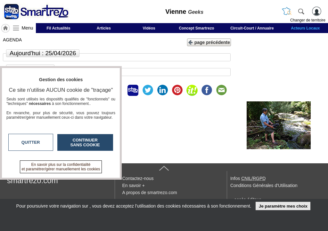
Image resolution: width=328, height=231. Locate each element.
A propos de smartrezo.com (149, 192)
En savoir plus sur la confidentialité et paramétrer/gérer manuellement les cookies (61, 166)
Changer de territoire (307, 20)
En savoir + (133, 185)
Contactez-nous (137, 178)
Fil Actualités (58, 28)
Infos (248, 178)
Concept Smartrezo (196, 28)
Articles (104, 28)
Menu (27, 27)
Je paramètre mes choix (283, 206)
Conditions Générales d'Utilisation (264, 185)
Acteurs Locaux (305, 28)
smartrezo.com (32, 180)
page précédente (209, 42)
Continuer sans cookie (85, 142)
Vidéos (149, 28)
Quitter (30, 142)
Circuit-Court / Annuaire (252, 28)
